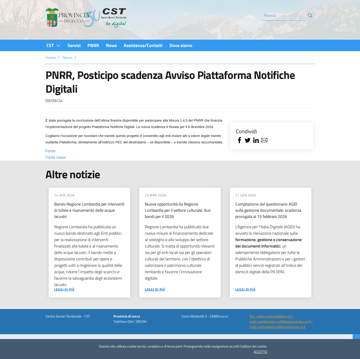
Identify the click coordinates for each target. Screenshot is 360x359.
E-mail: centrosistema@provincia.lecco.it (281, 324)
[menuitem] (53, 45)
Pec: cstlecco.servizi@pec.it (269, 316)
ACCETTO (260, 351)
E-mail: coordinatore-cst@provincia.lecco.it (279, 319)
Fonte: (134, 154)
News (67, 57)
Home (50, 57)
